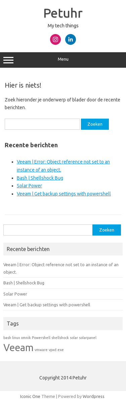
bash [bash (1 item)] (7, 338)
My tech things (63, 25)
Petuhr (63, 13)
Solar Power (29, 185)
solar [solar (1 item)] (74, 338)
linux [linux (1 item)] (16, 338)
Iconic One (30, 396)
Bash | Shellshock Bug (40, 178)
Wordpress (93, 396)
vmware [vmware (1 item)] (41, 350)
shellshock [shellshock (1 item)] (60, 338)
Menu (63, 60)
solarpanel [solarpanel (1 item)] (87, 338)
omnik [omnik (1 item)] (26, 338)
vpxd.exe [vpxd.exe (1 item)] (56, 350)
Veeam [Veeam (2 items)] (18, 347)
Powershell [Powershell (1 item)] (41, 338)
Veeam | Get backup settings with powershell (64, 193)
